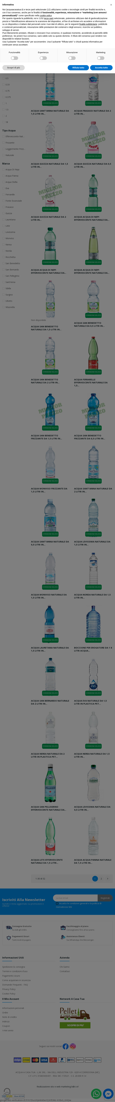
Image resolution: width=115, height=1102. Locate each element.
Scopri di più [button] (13, 67)
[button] (111, 4)
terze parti (48, 18)
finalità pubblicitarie (88, 24)
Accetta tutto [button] (101, 67)
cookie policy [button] (46, 15)
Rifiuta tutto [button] (78, 67)
